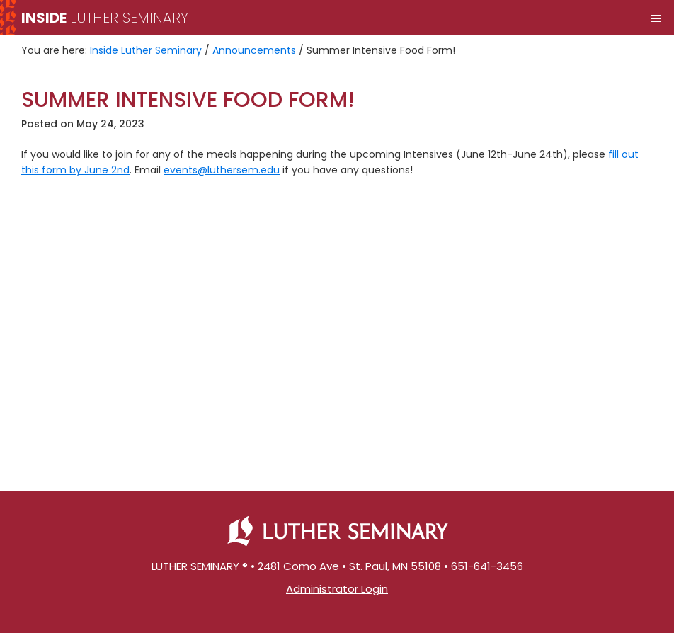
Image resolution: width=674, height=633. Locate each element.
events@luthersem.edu (222, 170)
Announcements (254, 50)
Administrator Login (337, 588)
